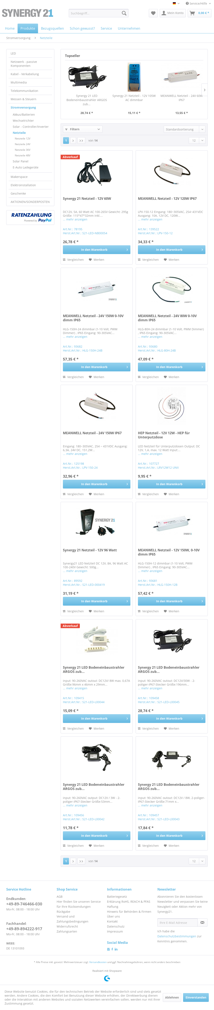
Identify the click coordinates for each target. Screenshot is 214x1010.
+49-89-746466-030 (24, 904)
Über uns (113, 916)
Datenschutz (116, 926)
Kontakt (112, 921)
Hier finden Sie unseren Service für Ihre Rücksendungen (79, 904)
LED (13, 53)
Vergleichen (73, 260)
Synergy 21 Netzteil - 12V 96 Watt (90, 550)
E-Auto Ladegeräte (25, 167)
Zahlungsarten (67, 931)
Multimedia (19, 82)
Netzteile (19, 133)
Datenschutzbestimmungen (176, 936)
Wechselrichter (23, 121)
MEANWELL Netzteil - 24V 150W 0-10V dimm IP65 (93, 318)
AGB (59, 897)
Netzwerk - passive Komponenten (24, 64)
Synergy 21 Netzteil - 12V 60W (87, 198)
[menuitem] (99, 13)
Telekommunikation (24, 91)
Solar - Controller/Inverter (31, 127)
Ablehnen (172, 997)
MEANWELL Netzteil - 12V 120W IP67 (167, 198)
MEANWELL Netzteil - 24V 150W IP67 (92, 433)
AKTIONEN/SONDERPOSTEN (30, 202)
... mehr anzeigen (75, 219)
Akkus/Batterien (24, 114)
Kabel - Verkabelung (25, 74)
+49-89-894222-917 (24, 929)
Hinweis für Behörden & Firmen (129, 912)
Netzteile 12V (22, 138)
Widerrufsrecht (67, 926)
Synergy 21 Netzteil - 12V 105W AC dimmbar (134, 98)
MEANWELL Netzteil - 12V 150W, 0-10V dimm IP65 (169, 552)
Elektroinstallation (23, 185)
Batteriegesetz (117, 897)
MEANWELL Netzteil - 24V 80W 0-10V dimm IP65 (167, 318)
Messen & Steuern (23, 99)
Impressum (115, 931)
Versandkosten (98, 962)
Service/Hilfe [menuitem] (197, 3)
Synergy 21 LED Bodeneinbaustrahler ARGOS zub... (86, 100)
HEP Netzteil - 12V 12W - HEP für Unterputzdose (164, 435)
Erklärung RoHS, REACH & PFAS (128, 902)
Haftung (112, 907)
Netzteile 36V (22, 150)
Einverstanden (196, 997)
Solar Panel (20, 161)
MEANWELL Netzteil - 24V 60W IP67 (181, 98)
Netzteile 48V (22, 155)
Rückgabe (63, 912)
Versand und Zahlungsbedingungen (72, 918)
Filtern (72, 129)
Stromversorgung (23, 107)
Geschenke (18, 193)
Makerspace (19, 177)
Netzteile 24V (22, 144)
